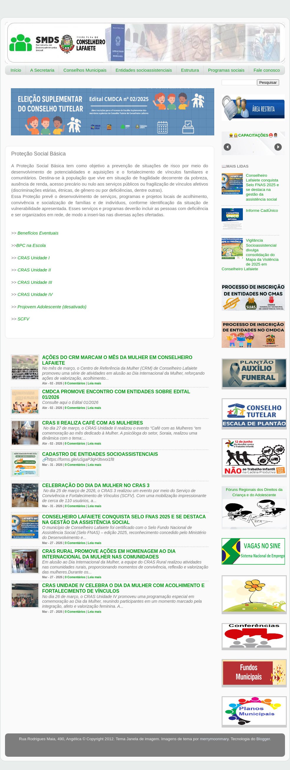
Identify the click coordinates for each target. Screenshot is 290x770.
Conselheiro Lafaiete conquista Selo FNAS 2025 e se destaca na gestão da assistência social (262, 187)
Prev (227, 147)
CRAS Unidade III (34, 282)
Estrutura (190, 70)
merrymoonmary (214, 739)
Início (16, 70)
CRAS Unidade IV (34, 294)
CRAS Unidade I (33, 257)
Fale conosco (266, 70)
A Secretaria (42, 70)
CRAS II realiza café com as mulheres (92, 422)
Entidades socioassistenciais (144, 70)
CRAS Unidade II (34, 270)
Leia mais (94, 383)
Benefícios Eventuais (37, 233)
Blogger (263, 739)
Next (278, 147)
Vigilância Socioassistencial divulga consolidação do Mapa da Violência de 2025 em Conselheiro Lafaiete (250, 254)
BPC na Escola (31, 245)
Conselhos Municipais (84, 70)
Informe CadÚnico (262, 210)
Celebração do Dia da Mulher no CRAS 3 (95, 485)
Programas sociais (226, 70)
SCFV (22, 319)
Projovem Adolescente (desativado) (51, 306)
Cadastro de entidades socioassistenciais (100, 454)
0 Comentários (75, 383)
